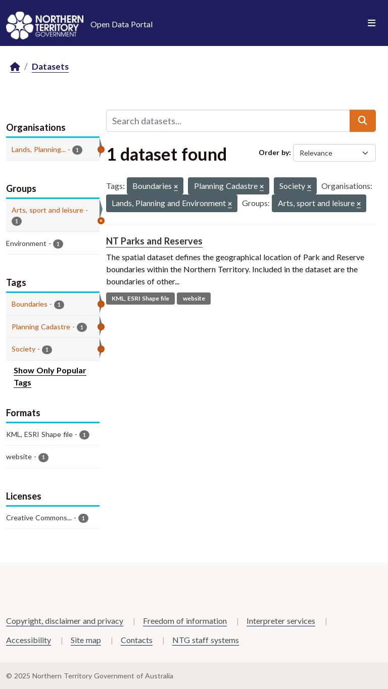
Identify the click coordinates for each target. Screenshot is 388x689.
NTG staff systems (205, 640)
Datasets (50, 66)
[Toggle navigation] (371, 23)
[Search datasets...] (228, 121)
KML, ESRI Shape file (140, 298)
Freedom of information (185, 620)
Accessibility (28, 640)
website (194, 298)
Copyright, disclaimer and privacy (64, 620)
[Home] (15, 67)
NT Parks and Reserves (154, 241)
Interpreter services (281, 620)
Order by (274, 152)
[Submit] (363, 121)
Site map (86, 640)
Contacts (137, 640)
